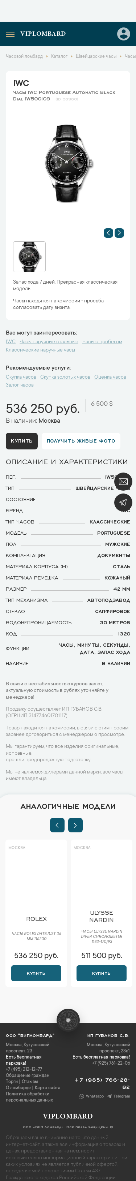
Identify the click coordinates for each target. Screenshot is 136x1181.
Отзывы (30, 1082)
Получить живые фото (81, 440)
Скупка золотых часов (65, 377)
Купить (22, 440)
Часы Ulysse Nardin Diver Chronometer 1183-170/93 (101, 937)
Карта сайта (48, 1088)
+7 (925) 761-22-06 (111, 1063)
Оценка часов (110, 377)
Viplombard (43, 34)
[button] (108, 233)
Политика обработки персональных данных (29, 1097)
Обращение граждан (27, 1075)
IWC (21, 81)
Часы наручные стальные (49, 342)
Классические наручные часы (40, 350)
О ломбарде (18, 1088)
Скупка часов (21, 377)
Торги (12, 1082)
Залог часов (20, 385)
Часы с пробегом (102, 342)
